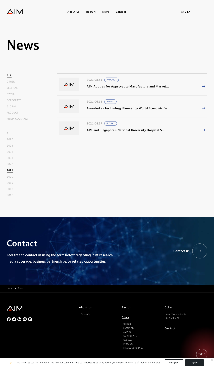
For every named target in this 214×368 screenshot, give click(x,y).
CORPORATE (14, 100)
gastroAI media (174, 314)
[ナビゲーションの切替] (202, 12)
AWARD (11, 94)
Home (9, 288)
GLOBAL (11, 106)
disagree (174, 362)
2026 (10, 139)
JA (182, 11)
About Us (85, 307)
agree (194, 362)
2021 (10, 170)
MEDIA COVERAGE (17, 119)
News (125, 317)
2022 (10, 164)
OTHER (11, 81)
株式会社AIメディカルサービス (15, 11)
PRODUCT (12, 112)
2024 (10, 151)
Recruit (91, 12)
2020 (10, 176)
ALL (9, 75)
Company (85, 314)
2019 (10, 182)
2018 (10, 189)
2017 (10, 195)
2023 (10, 158)
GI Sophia (171, 318)
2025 (10, 145)
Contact (121, 12)
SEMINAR (12, 88)
